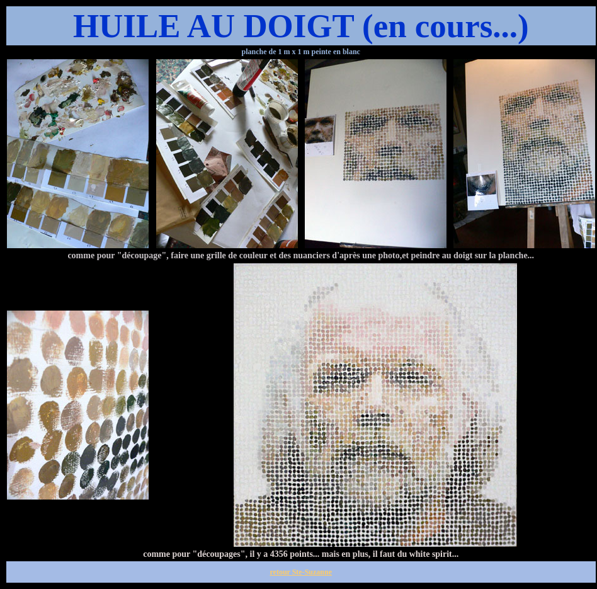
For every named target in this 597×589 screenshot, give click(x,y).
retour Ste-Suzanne (301, 572)
